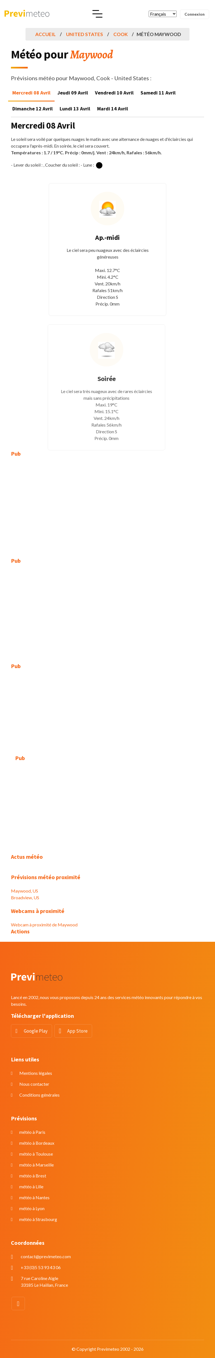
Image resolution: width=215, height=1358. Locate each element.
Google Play (36, 1031)
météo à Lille (31, 1186)
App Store (77, 1031)
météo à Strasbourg (38, 1219)
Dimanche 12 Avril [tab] (32, 108)
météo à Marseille (36, 1164)
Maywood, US (24, 890)
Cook (120, 34)
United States (84, 34)
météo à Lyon (32, 1208)
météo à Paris (32, 1132)
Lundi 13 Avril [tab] (75, 108)
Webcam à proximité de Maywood (44, 924)
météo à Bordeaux (36, 1143)
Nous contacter (34, 1084)
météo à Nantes (34, 1197)
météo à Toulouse (36, 1153)
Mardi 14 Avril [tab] (112, 108)
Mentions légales (35, 1073)
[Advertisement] (107, 503)
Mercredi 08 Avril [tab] (31, 92)
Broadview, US (25, 897)
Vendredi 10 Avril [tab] (114, 92)
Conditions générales (39, 1094)
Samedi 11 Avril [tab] (158, 92)
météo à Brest (32, 1175)
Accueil (45, 34)
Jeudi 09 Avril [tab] (72, 92)
